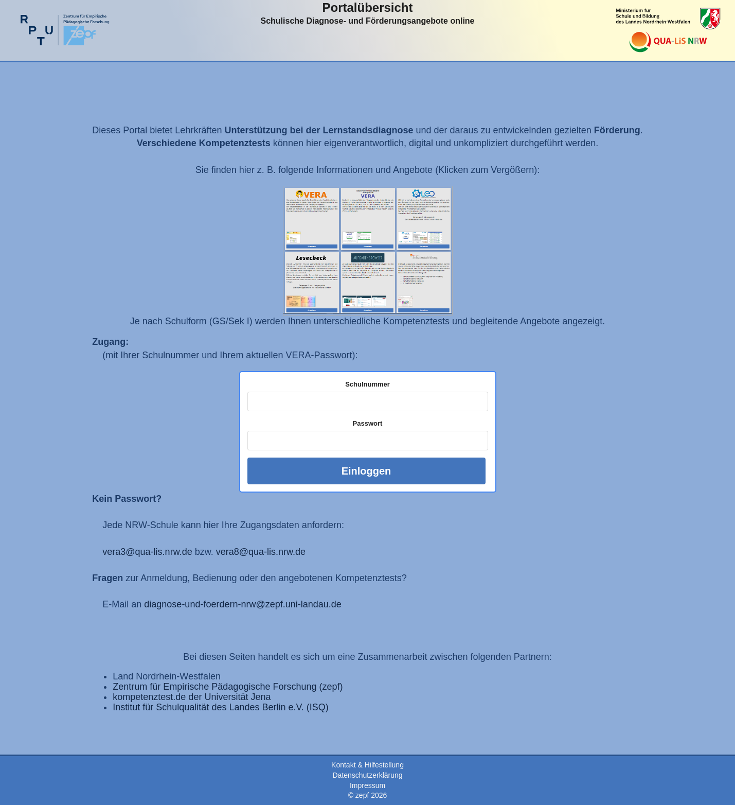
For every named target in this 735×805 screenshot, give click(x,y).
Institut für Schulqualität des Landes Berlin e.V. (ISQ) (221, 707)
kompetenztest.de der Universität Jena (192, 697)
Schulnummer (367, 384)
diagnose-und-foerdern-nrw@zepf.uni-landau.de (243, 604)
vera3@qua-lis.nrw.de (147, 552)
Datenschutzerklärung (367, 775)
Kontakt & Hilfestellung (367, 765)
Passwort (368, 423)
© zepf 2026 (367, 795)
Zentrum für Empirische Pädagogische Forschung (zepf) (228, 686)
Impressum (367, 785)
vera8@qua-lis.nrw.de (261, 552)
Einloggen (366, 471)
